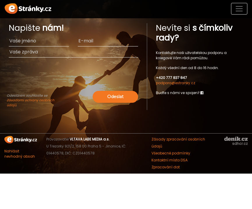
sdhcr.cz (240, 143)
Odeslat (115, 96)
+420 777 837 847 (171, 77)
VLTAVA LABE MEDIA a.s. (90, 139)
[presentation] (73, 78)
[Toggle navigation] (239, 9)
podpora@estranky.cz (175, 82)
